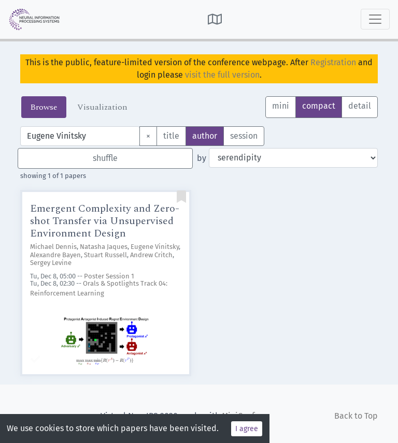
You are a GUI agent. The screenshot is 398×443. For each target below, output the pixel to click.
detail (359, 105)
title (171, 135)
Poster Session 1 (109, 276)
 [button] (215, 19)
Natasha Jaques (103, 246)
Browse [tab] (44, 107)
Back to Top (356, 416)
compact (318, 105)
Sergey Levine (51, 263)
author (204, 135)
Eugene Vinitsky (155, 246)
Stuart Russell (105, 255)
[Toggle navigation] (375, 19)
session (244, 135)
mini (280, 105)
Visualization (102, 107)
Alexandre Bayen (55, 255)
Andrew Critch (151, 255)
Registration (333, 62)
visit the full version (222, 75)
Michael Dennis (53, 246)
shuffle (105, 158)
